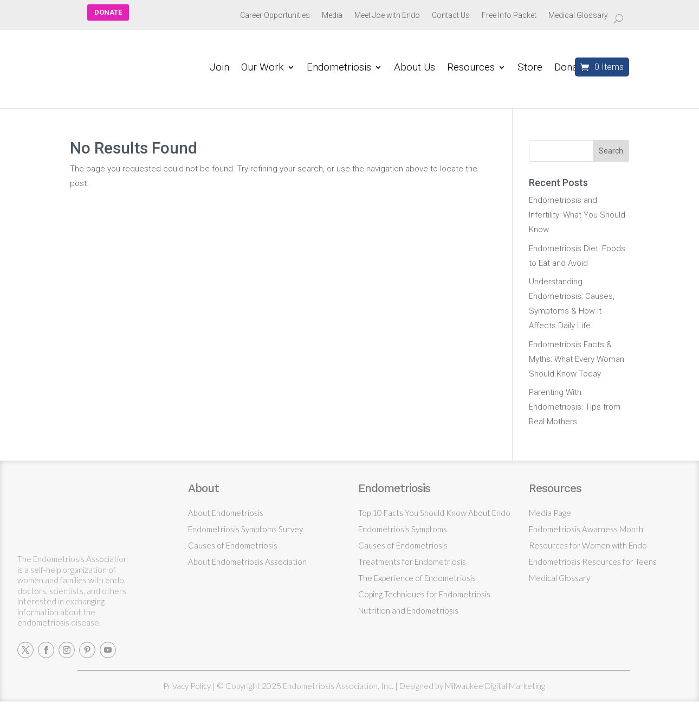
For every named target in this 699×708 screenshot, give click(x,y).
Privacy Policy (187, 686)
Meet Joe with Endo (387, 15)
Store (529, 68)
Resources (471, 68)
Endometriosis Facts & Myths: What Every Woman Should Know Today (576, 359)
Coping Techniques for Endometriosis (424, 594)
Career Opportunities (275, 15)
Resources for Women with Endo (588, 545)
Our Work (262, 68)
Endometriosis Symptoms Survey (245, 529)
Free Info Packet (509, 15)
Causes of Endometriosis (232, 545)
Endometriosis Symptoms (402, 529)
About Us (414, 68)
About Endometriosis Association (247, 561)
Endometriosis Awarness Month (586, 529)
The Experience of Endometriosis (417, 578)
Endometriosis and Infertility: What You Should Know (577, 214)
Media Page (550, 513)
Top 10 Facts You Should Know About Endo (434, 513)
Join (219, 68)
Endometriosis (339, 68)
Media (332, 15)
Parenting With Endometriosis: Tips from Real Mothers (574, 406)
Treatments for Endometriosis (412, 561)
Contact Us (451, 15)
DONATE (108, 12)
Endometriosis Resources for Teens (593, 561)
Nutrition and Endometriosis (408, 610)
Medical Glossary (578, 15)
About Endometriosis (225, 513)
